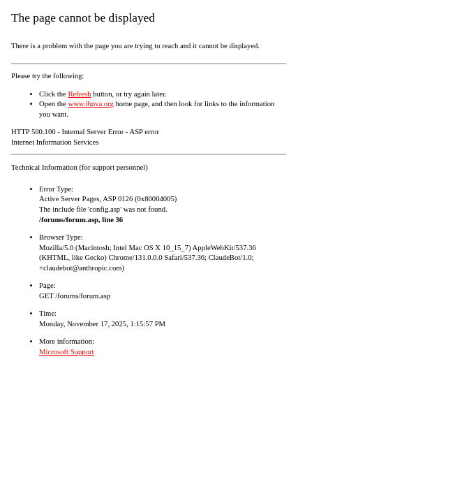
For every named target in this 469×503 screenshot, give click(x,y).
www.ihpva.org (90, 104)
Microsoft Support (66, 352)
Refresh (79, 94)
